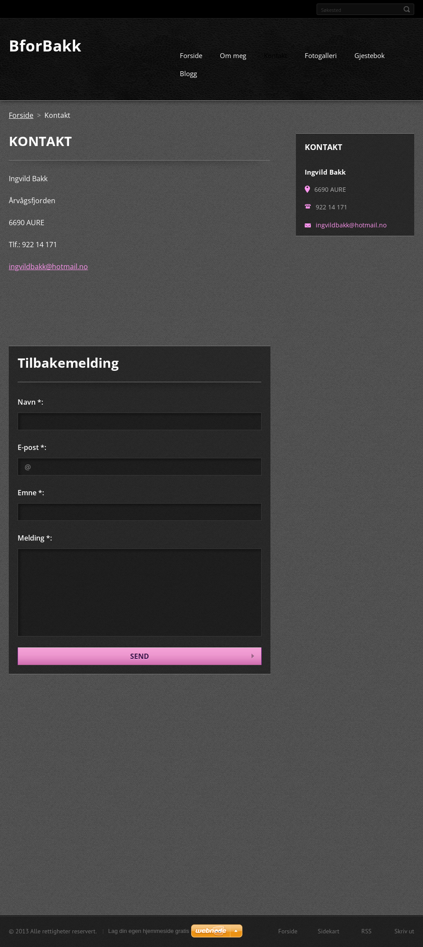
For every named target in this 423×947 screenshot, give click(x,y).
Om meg (233, 55)
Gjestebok (369, 55)
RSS (366, 931)
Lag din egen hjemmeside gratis (148, 931)
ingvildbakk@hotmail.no (48, 266)
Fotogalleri (321, 55)
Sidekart (328, 931)
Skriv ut (404, 931)
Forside (191, 55)
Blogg (188, 73)
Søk (407, 9)
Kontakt (275, 55)
